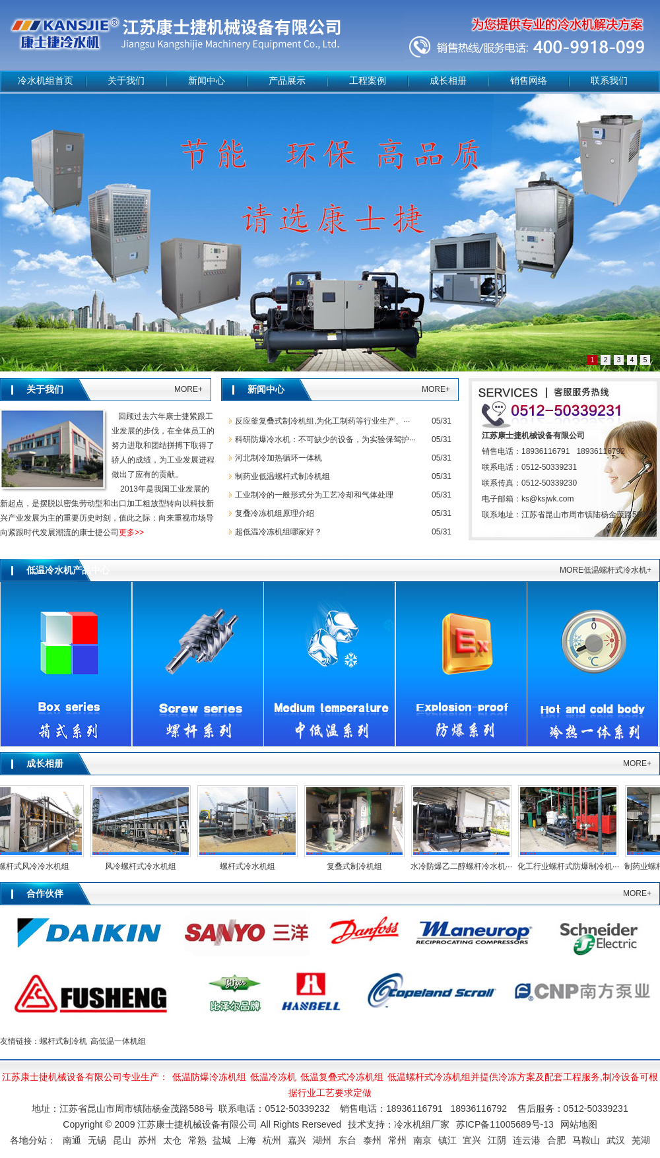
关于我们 (126, 81)
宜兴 (472, 1140)
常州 (397, 1140)
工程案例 (367, 81)
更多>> (131, 532)
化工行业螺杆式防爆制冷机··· (570, 866)
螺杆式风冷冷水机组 (35, 866)
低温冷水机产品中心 (68, 570)
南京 (422, 1140)
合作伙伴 (44, 894)
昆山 (122, 1140)
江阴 (497, 1140)
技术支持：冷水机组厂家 (398, 1124)
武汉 (616, 1140)
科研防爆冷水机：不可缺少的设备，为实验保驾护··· (325, 439)
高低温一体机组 (118, 1041)
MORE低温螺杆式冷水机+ (605, 570)
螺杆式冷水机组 (249, 866)
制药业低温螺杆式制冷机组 (282, 476)
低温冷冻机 (273, 1077)
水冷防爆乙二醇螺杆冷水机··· (463, 866)
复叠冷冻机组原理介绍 (274, 513)
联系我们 (609, 81)
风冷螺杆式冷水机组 (142, 866)
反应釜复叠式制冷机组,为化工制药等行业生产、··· (322, 421)
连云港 (527, 1140)
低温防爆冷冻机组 (209, 1077)
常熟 (197, 1140)
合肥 (556, 1140)
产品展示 (287, 81)
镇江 (447, 1140)
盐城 (222, 1140)
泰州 (372, 1140)
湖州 (322, 1140)
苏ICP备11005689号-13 (505, 1124)
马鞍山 (586, 1140)
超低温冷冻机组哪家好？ (278, 531)
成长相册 (448, 81)
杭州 (272, 1140)
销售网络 (528, 81)
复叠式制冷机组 (356, 866)
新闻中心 (206, 81)
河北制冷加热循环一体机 (278, 458)
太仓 (172, 1140)
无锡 (97, 1140)
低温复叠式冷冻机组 (341, 1077)
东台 (347, 1140)
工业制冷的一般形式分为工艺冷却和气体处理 (314, 494)
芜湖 (641, 1140)
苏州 (147, 1140)
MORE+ (188, 389)
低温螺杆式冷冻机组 (429, 1077)
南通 (72, 1140)
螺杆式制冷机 (63, 1041)
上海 (247, 1140)
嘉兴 (297, 1140)
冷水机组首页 (45, 81)
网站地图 (578, 1124)
